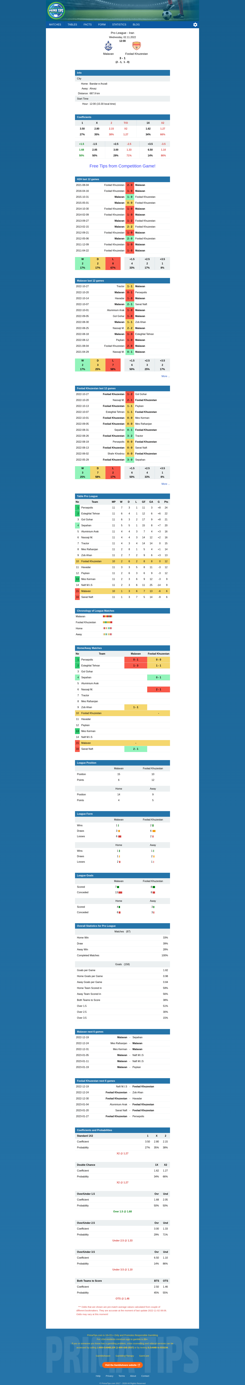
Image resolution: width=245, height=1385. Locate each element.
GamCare (144, 1356)
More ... (166, 376)
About (133, 1376)
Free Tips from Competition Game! (122, 166)
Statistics (119, 24)
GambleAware (103, 1356)
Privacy (109, 1376)
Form (102, 24)
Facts (88, 24)
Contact (145, 1376)
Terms (122, 1376)
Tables (72, 24)
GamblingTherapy (125, 1356)
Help (98, 1376)
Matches (55, 24)
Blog (136, 24)
